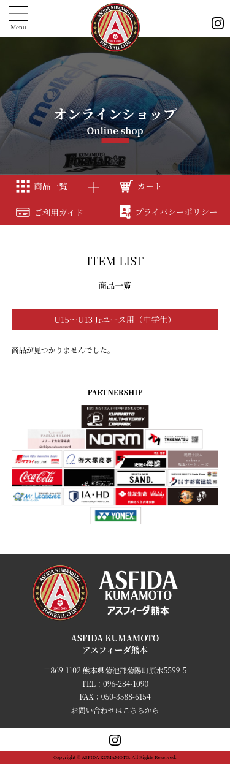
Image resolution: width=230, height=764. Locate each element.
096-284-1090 (125, 683)
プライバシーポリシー (169, 211)
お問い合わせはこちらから (115, 710)
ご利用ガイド (49, 212)
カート (141, 186)
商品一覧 (41, 186)
